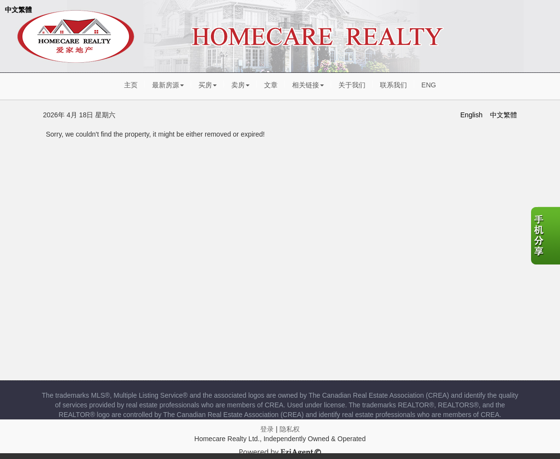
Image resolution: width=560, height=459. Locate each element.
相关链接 (308, 85)
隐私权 (290, 429)
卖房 (240, 85)
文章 (271, 85)
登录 (267, 429)
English (472, 115)
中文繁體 (18, 10)
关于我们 (351, 85)
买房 (207, 85)
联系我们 (393, 85)
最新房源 (168, 85)
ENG (428, 85)
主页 (131, 85)
